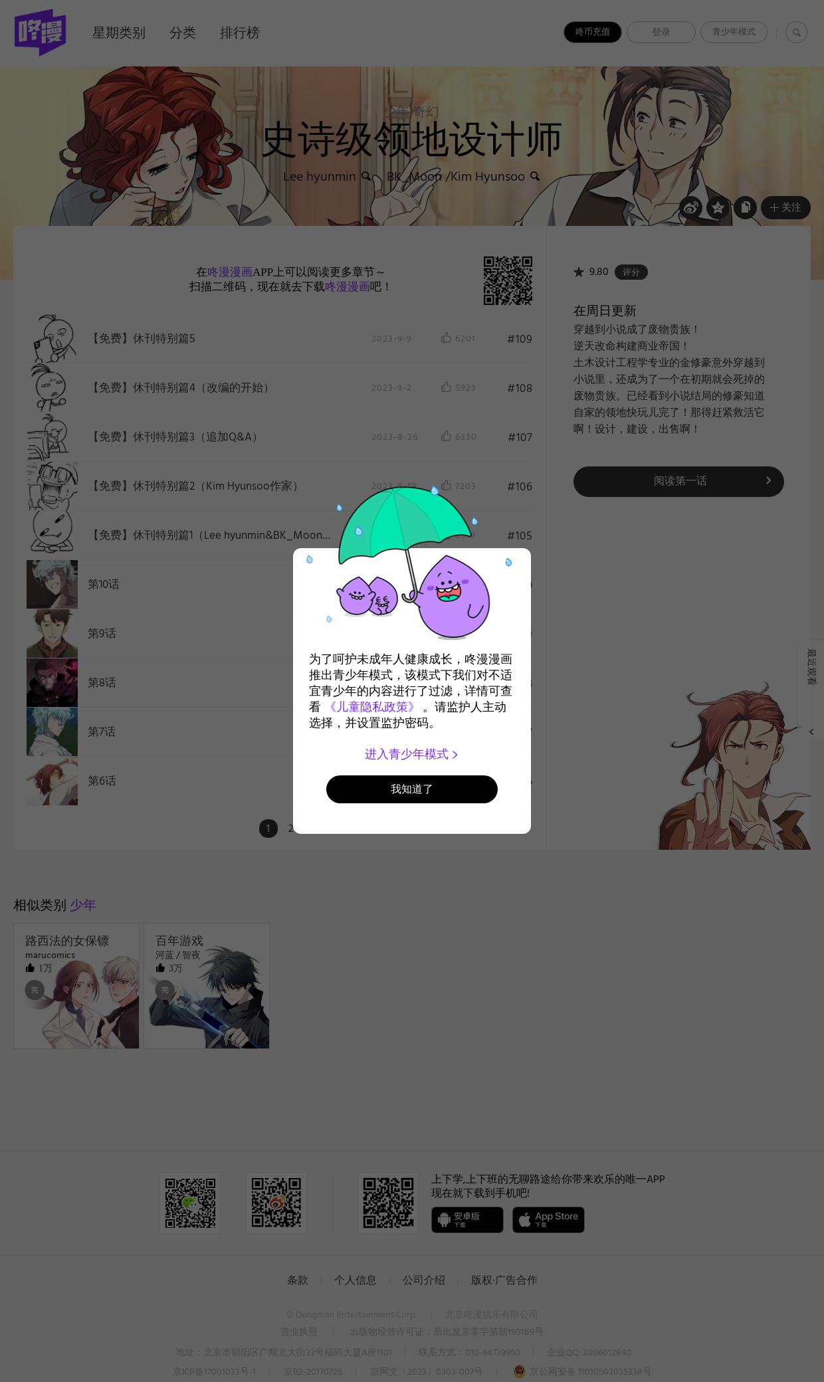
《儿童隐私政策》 (372, 707)
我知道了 (412, 789)
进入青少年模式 (412, 754)
